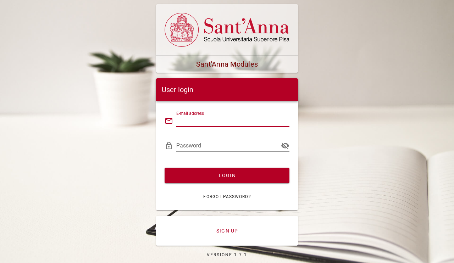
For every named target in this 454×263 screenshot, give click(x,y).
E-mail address (190, 113)
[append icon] (285, 145)
